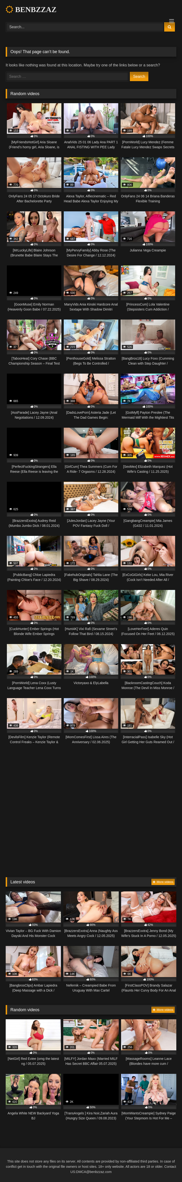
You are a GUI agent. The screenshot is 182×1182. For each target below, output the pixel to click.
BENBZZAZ (31, 9)
